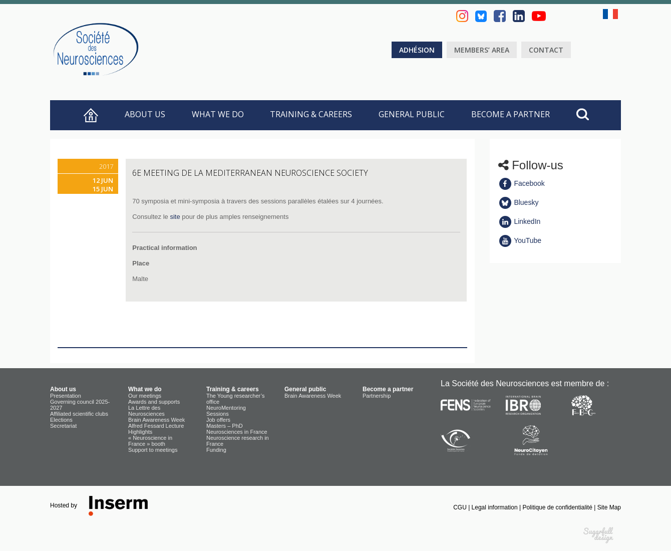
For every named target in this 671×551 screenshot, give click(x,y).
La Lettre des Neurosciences (146, 411)
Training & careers (311, 114)
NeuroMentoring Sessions (226, 411)
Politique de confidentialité (558, 507)
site (175, 216)
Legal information (495, 507)
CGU (460, 507)
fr (612, 14)
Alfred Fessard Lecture (156, 426)
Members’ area (481, 50)
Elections (61, 420)
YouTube (520, 240)
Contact (546, 50)
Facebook (521, 183)
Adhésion (417, 50)
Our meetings (144, 396)
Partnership (377, 396)
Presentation (65, 396)
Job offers (218, 420)
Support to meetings (152, 450)
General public (412, 114)
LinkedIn (519, 221)
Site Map (609, 507)
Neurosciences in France (236, 432)
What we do (218, 114)
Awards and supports (154, 402)
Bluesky (518, 202)
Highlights (140, 432)
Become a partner (510, 114)
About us (145, 114)
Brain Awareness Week (156, 420)
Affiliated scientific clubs (79, 414)
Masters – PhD (224, 426)
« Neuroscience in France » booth (150, 441)
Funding (216, 450)
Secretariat (63, 426)
